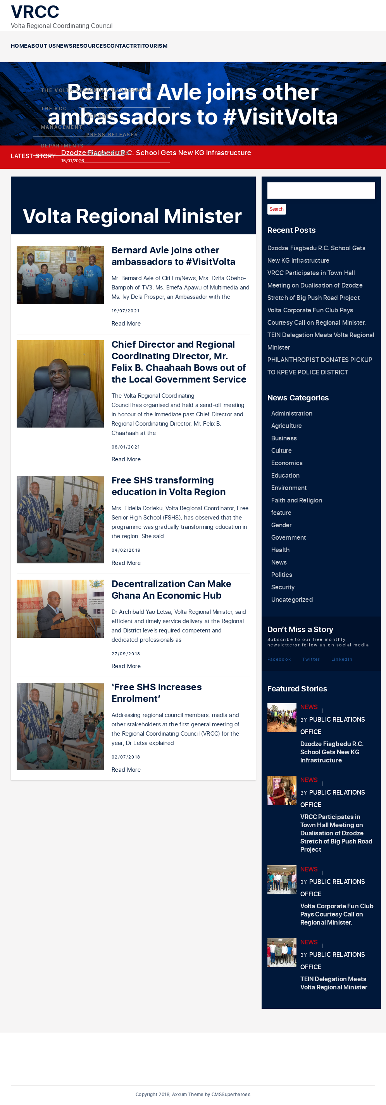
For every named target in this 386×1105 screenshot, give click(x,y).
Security (283, 587)
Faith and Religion (296, 500)
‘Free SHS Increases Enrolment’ (157, 693)
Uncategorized (292, 599)
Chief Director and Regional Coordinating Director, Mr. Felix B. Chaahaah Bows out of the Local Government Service (179, 362)
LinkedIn (342, 659)
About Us (63, 46)
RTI (218, 46)
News (101, 46)
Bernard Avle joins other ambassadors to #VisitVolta (173, 256)
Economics (287, 463)
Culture (281, 451)
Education (285, 475)
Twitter (311, 659)
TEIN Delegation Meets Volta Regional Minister (334, 983)
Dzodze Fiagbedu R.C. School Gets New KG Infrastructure (156, 153)
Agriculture (286, 426)
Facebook (279, 659)
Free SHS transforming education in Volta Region (169, 486)
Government (288, 537)
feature (281, 513)
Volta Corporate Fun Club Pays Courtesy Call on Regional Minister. (337, 914)
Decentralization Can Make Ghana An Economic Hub (171, 590)
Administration (291, 413)
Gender (281, 525)
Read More (126, 324)
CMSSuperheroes (231, 1094)
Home (26, 46)
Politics (281, 575)
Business (284, 438)
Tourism (249, 46)
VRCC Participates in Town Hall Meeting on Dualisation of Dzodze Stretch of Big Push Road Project (315, 285)
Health (280, 550)
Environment (289, 488)
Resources (140, 46)
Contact (185, 46)
